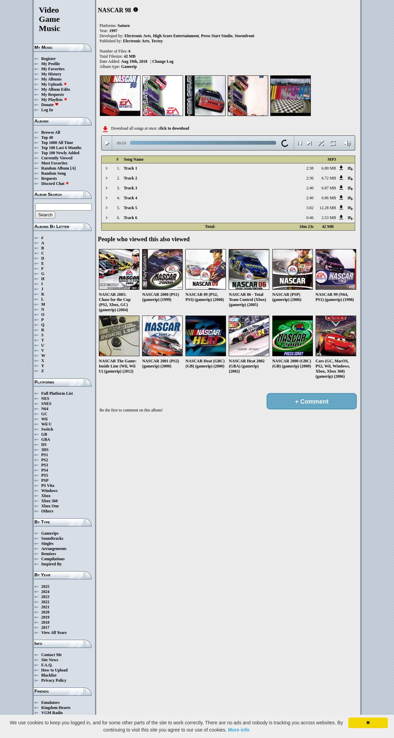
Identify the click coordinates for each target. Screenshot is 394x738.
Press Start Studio (216, 35)
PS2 (44, 460)
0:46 (310, 217)
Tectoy (157, 41)
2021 (45, 607)
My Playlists (54, 99)
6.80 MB (328, 168)
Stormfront (244, 35)
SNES (46, 403)
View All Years (53, 632)
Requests (49, 178)
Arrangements (53, 548)
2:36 (310, 178)
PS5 (44, 475)
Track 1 (130, 168)
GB (44, 434)
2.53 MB (328, 217)
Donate (50, 104)
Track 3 (130, 188)
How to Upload (54, 670)
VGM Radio (52, 712)
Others (47, 511)
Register (48, 58)
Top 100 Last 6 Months (61, 147)
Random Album (55, 168)
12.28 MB (327, 207)
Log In (47, 109)
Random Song (53, 173)
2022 (45, 601)
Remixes (48, 553)
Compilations (53, 558)
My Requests (52, 94)
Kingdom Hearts (56, 707)
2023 (45, 596)
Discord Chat (55, 183)
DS (43, 444)
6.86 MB (328, 198)
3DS (44, 449)
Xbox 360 (49, 500)
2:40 (310, 188)
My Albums (51, 79)
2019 (45, 617)
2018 (45, 622)
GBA (45, 439)
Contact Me (51, 654)
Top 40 (47, 137)
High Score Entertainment (176, 35)
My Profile (50, 63)
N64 (44, 408)
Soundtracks (52, 538)
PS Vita (47, 485)
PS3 (44, 465)
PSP (44, 480)
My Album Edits (55, 89)
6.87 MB (328, 188)
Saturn (124, 25)
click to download (173, 128)
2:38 (310, 168)
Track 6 (130, 217)
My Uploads (54, 84)
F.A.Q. (46, 665)
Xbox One (50, 506)
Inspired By (51, 564)
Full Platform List (57, 393)
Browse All (50, 132)
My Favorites (52, 69)
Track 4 (130, 198)
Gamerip (129, 66)
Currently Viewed (56, 158)
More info (238, 730)
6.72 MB (328, 178)
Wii (44, 419)
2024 (45, 591)
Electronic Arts (137, 35)
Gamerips (50, 533)
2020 (45, 612)
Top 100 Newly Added (60, 152)
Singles (47, 543)
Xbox (45, 495)
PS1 (44, 454)
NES (45, 398)
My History (51, 74)
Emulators (50, 702)
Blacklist (49, 675)
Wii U (46, 424)
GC (44, 413)
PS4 (44, 470)
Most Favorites (54, 163)
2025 (45, 586)
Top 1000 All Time (57, 142)
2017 (45, 627)
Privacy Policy (53, 680)
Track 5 (130, 207)
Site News (49, 659)
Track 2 (130, 178)
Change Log (162, 61)
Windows (49, 490)
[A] (73, 168)
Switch (47, 429)
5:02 (310, 207)
